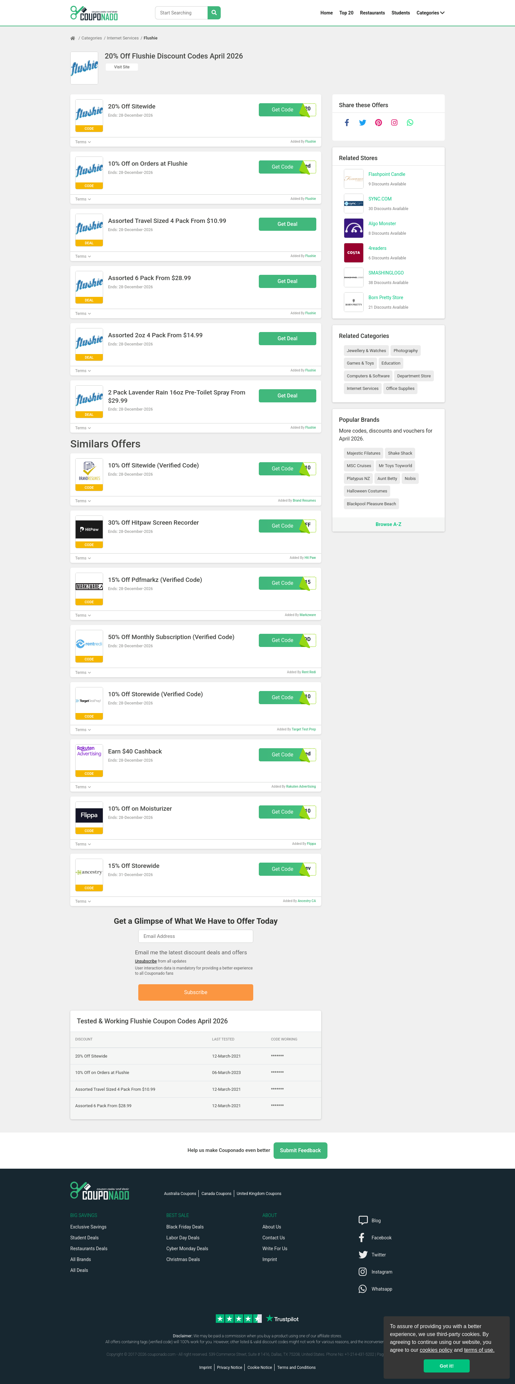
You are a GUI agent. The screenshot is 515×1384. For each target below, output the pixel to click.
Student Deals (84, 1237)
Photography (405, 350)
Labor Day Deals (183, 1237)
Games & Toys (360, 363)
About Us (271, 1226)
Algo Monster (382, 223)
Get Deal (288, 224)
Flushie (150, 38)
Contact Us (273, 1237)
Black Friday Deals (185, 1226)
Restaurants (372, 12)
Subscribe (196, 992)
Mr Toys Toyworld (395, 465)
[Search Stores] (214, 12)
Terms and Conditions (296, 1367)
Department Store (414, 375)
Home (327, 12)
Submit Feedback (300, 1150)
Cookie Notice (259, 1367)
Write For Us (274, 1248)
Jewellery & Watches (366, 350)
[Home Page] (75, 38)
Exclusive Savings (88, 1226)
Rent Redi (309, 672)
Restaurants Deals (88, 1248)
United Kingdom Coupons (259, 1193)
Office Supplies (400, 388)
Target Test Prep (304, 729)
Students (401, 12)
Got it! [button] (447, 1366)
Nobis (410, 478)
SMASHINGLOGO (386, 272)
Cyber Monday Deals (188, 1248)
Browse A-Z (388, 524)
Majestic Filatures (363, 453)
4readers (378, 248)
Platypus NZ (358, 478)
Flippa (311, 844)
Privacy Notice (229, 1367)
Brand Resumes (304, 500)
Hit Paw (310, 558)
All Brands (80, 1259)
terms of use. (479, 1350)
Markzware (308, 615)
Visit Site (122, 67)
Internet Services (123, 38)
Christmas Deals (183, 1259)
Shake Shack (400, 453)
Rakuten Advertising (301, 786)
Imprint (269, 1259)
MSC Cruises (359, 465)
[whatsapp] (409, 122)
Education (391, 363)
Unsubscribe (146, 961)
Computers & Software (368, 375)
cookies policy (436, 1350)
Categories (428, 12)
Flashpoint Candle (387, 174)
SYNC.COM (380, 199)
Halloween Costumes (367, 491)
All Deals (79, 1270)
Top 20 (346, 12)
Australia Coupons (180, 1193)
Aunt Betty (387, 478)
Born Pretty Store (386, 297)
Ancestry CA (307, 901)
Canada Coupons (216, 1193)
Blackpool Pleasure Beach (371, 503)
